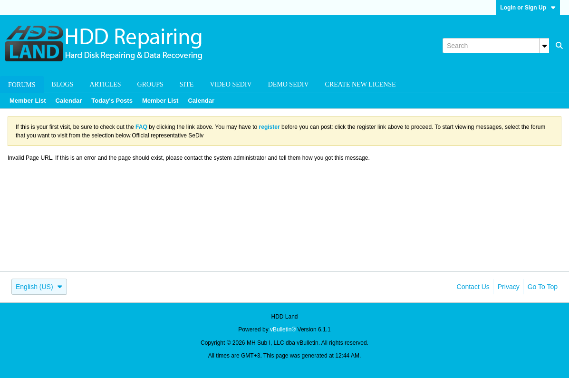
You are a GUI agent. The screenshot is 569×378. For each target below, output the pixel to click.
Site (187, 84)
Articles (105, 84)
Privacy (509, 287)
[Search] (496, 45)
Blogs (63, 84)
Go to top (543, 287)
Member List (28, 100)
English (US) (39, 287)
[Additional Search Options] (544, 45)
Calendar (69, 100)
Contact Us (473, 287)
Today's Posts (112, 100)
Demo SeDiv (288, 84)
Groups (150, 84)
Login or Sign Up (528, 7)
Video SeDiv (230, 84)
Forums (22, 84)
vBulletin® (283, 329)
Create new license (360, 84)
